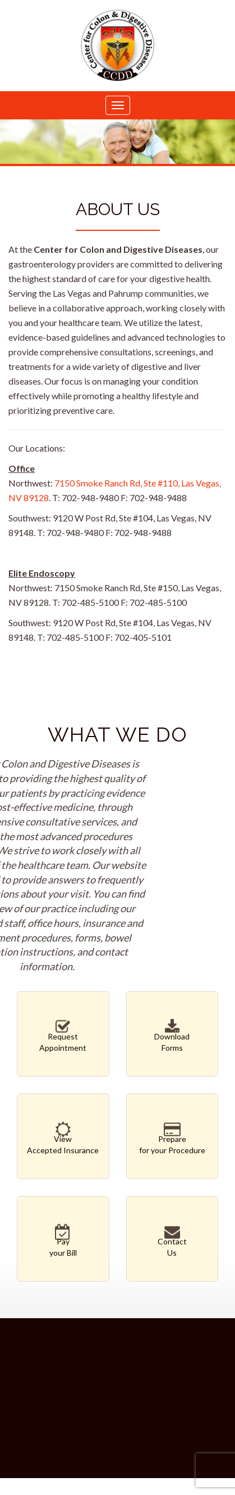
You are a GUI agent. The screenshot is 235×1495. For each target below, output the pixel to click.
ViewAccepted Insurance (63, 1139)
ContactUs (172, 1242)
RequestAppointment (63, 1037)
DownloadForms (172, 1037)
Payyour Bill (63, 1242)
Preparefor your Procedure (172, 1139)
